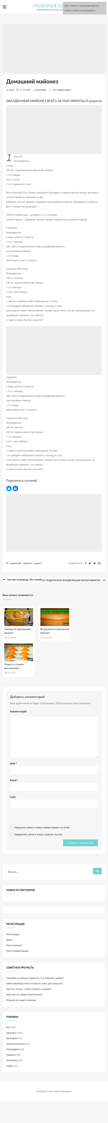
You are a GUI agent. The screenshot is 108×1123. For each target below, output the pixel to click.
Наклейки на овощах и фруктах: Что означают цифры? (35, 977)
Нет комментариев (62, 90)
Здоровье (11, 1032)
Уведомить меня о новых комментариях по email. (42, 826)
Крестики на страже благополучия (24, 994)
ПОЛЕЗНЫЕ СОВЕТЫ (54, 5)
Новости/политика (15, 1043)
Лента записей (14, 945)
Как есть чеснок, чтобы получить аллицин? (28, 988)
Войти (9, 939)
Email (14, 779)
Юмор (9, 1065)
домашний (15, 563)
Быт (8, 1026)
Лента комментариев (17, 950)
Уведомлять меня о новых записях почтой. (38, 834)
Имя (13, 763)
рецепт (38, 563)
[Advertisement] (54, 48)
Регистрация (13, 933)
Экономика (12, 1059)
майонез (27, 563)
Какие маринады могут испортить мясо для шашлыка (34, 983)
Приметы (11, 1054)
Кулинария (41, 90)
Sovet (11, 90)
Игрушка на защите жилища (21, 999)
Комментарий (18, 711)
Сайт (13, 796)
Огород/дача (13, 1048)
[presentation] (36, 818)
